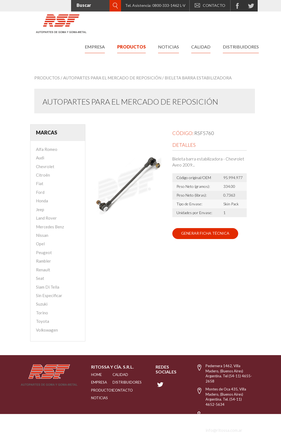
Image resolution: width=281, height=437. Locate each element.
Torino (42, 312)
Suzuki (41, 303)
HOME (95, 374)
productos (131, 46)
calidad (200, 46)
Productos (47, 77)
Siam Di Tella (47, 286)
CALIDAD (120, 374)
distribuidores (241, 46)
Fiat (39, 183)
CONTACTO (210, 5)
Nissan (42, 235)
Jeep (40, 209)
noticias (168, 46)
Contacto (120, 390)
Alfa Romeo (46, 149)
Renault (43, 269)
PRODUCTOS (95, 390)
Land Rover (46, 217)
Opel (40, 243)
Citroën (43, 175)
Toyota (42, 321)
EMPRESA (95, 382)
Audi (40, 157)
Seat (40, 278)
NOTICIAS (95, 398)
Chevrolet (45, 166)
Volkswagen (47, 329)
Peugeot (44, 252)
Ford (40, 192)
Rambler (43, 260)
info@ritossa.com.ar (224, 430)
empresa (95, 46)
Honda (42, 200)
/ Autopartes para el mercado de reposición (111, 77)
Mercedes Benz (50, 226)
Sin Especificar (49, 295)
